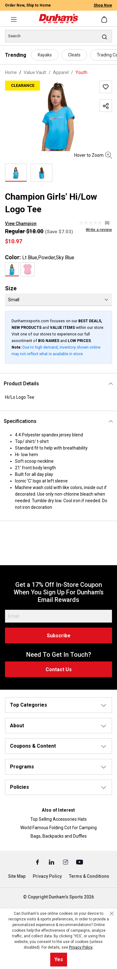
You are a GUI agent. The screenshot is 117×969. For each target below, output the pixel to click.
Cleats (74, 54)
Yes (58, 959)
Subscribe (59, 636)
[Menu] (13, 19)
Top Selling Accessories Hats (58, 819)
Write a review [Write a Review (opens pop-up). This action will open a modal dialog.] (99, 230)
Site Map (17, 876)
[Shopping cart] (104, 19)
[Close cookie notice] (112, 913)
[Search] (58, 36)
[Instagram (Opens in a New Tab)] (66, 861)
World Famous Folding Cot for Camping (58, 827)
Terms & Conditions (89, 876)
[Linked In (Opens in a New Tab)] (52, 861)
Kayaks (45, 54)
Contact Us (59, 669)
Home (11, 72)
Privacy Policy (47, 876)
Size (11, 288)
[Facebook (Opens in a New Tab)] (38, 861)
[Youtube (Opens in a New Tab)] (79, 861)
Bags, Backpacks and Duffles (59, 836)
